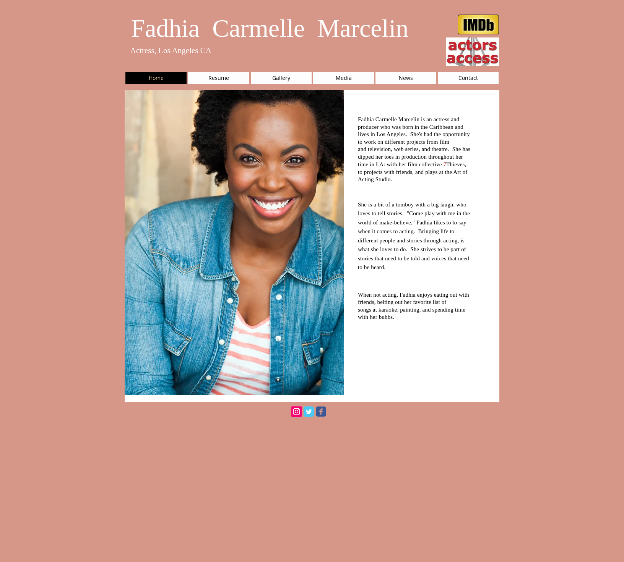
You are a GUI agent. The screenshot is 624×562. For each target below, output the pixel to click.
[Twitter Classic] (309, 411)
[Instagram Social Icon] (296, 411)
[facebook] (321, 411)
